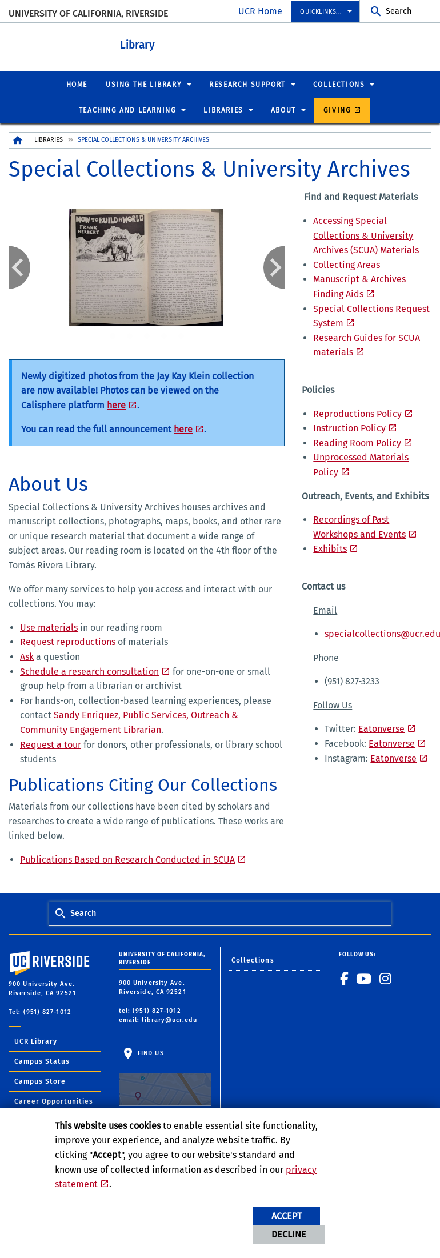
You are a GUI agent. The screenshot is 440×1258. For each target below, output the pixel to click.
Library (137, 44)
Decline (288, 1234)
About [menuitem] (283, 110)
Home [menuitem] (76, 85)
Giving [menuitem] (337, 110)
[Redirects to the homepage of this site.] (17, 140)
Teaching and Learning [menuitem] (128, 110)
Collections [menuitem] (339, 85)
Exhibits (330, 548)
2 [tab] (129, 336)
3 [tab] (147, 336)
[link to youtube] (364, 978)
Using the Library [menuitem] (144, 85)
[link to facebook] (344, 978)
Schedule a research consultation (89, 671)
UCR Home (260, 11)
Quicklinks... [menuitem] (321, 11)
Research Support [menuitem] (247, 85)
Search (398, 11)
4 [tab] (164, 336)
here (116, 405)
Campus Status (42, 1061)
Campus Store (40, 1081)
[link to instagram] (385, 978)
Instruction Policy (349, 428)
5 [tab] (181, 336)
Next (274, 267)
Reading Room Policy (357, 443)
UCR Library (35, 1041)
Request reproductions (67, 641)
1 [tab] (112, 336)
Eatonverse (381, 728)
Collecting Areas (346, 264)
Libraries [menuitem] (223, 110)
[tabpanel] (147, 267)
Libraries (48, 139)
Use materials (49, 627)
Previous (19, 267)
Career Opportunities (53, 1101)
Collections (252, 960)
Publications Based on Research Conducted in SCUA (127, 859)
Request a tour (50, 744)
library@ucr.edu (169, 1020)
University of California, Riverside (88, 13)
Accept (286, 1216)
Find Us (165, 1077)
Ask (27, 656)
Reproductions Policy (357, 413)
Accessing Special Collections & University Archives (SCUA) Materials (366, 235)
